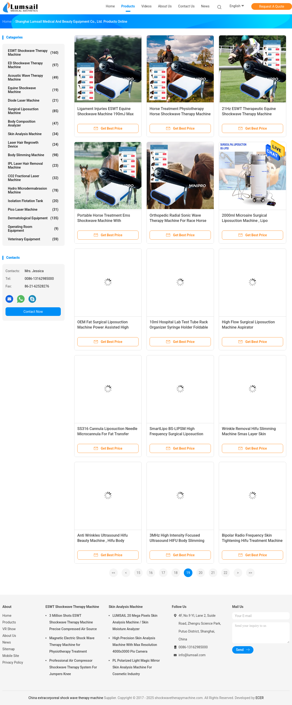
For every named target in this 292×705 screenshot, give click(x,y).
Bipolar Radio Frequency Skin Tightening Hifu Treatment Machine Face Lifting (252, 540)
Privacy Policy (12, 662)
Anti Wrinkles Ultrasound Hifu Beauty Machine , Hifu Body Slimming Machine (102, 540)
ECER (260, 698)
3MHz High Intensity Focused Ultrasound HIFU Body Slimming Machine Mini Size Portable (177, 540)
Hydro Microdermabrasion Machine (33, 190)
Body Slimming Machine (33, 155)
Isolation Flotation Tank (33, 200)
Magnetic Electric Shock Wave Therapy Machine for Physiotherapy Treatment (71, 644)
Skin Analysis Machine (33, 134)
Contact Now (33, 312)
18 (176, 573)
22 (225, 573)
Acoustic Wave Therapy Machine (33, 77)
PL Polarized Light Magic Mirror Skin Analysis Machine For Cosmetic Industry (136, 667)
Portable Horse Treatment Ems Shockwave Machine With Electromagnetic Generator (103, 220)
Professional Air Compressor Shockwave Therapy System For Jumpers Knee (73, 667)
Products (9, 622)
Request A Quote (271, 6)
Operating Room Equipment (33, 228)
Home (6, 615)
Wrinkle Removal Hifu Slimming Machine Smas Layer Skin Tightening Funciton (249, 433)
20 (200, 573)
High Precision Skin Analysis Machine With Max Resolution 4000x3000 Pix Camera (134, 644)
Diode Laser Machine (33, 100)
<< (113, 573)
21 (213, 573)
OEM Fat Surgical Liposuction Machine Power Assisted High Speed (103, 327)
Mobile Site (10, 656)
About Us (9, 636)
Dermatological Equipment (33, 218)
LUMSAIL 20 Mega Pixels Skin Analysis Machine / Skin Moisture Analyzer (134, 622)
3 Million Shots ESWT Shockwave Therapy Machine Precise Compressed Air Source (73, 622)
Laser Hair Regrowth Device (33, 144)
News (6, 642)
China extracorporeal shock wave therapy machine (65, 698)
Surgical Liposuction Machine (33, 111)
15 (138, 573)
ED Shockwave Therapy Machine (33, 65)
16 (151, 573)
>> (250, 573)
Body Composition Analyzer (33, 123)
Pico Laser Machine (33, 209)
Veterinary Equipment (33, 239)
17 (163, 573)
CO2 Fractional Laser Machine (33, 178)
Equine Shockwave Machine (33, 90)
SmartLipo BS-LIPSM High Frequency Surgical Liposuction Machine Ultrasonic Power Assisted (180, 433)
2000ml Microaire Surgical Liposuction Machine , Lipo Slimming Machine (245, 220)
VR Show (9, 629)
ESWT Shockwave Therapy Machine (33, 52)
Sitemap (8, 649)
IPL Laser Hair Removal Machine (33, 165)
